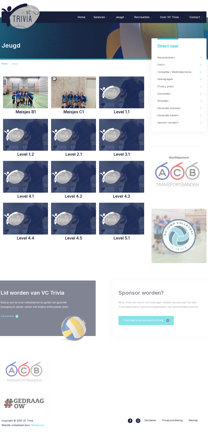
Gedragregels (165, 79)
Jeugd (118, 17)
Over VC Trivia (169, 17)
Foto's (161, 65)
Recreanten (141, 17)
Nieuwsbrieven (166, 57)
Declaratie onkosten (169, 108)
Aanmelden (164, 94)
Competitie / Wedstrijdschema (174, 72)
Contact (194, 17)
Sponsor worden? (167, 123)
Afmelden (163, 101)
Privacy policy (165, 86)
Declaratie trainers (168, 115)
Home (80, 17)
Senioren (97, 17)
